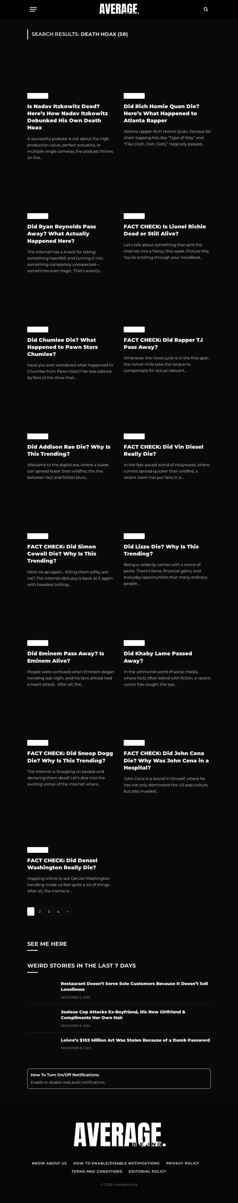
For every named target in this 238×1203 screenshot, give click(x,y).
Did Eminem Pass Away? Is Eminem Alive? (65, 657)
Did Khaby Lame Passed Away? (158, 657)
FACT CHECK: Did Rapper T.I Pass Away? (163, 343)
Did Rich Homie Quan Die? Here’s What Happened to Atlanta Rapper (161, 113)
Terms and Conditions (97, 1171)
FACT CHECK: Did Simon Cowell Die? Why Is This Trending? (61, 553)
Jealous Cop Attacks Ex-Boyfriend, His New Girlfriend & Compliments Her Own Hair (123, 1014)
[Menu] (33, 9)
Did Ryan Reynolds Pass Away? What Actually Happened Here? (61, 233)
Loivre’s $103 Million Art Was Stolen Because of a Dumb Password (135, 1040)
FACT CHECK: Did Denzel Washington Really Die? (62, 864)
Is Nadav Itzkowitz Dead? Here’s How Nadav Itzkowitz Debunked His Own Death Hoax (67, 117)
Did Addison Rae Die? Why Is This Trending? (68, 450)
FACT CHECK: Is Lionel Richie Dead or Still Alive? (165, 230)
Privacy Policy (182, 1163)
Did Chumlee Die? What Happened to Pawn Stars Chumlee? (62, 347)
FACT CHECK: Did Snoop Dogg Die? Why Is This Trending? (70, 756)
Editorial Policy (147, 1171)
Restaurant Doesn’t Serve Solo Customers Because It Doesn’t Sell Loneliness (134, 986)
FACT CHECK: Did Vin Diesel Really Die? (163, 450)
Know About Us (49, 1163)
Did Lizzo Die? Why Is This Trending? (161, 550)
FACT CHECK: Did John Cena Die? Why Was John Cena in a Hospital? (166, 760)
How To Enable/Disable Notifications (116, 1163)
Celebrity (37, 96)
